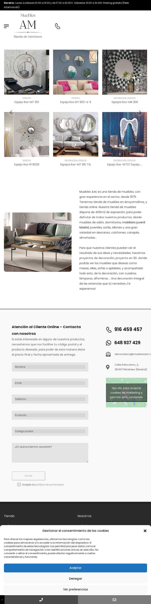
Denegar (75, 579)
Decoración (71, 160)
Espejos (27, 98)
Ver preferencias (75, 589)
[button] (145, 531)
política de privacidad (49, 484)
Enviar (28, 476)
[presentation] (11, 112)
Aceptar (75, 568)
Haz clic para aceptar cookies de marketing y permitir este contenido (126, 392)
